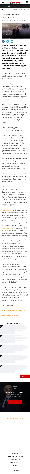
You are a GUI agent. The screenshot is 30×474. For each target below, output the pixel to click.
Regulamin (15, 453)
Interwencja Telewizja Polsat (15, 418)
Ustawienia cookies (15, 462)
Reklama (15, 465)
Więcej (24, 376)
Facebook (3, 41)
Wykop (12, 41)
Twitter (7, 41)
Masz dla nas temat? (16, 6)
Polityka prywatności (15, 459)
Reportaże (7, 9)
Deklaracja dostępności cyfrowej (15, 456)
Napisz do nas (14, 402)
